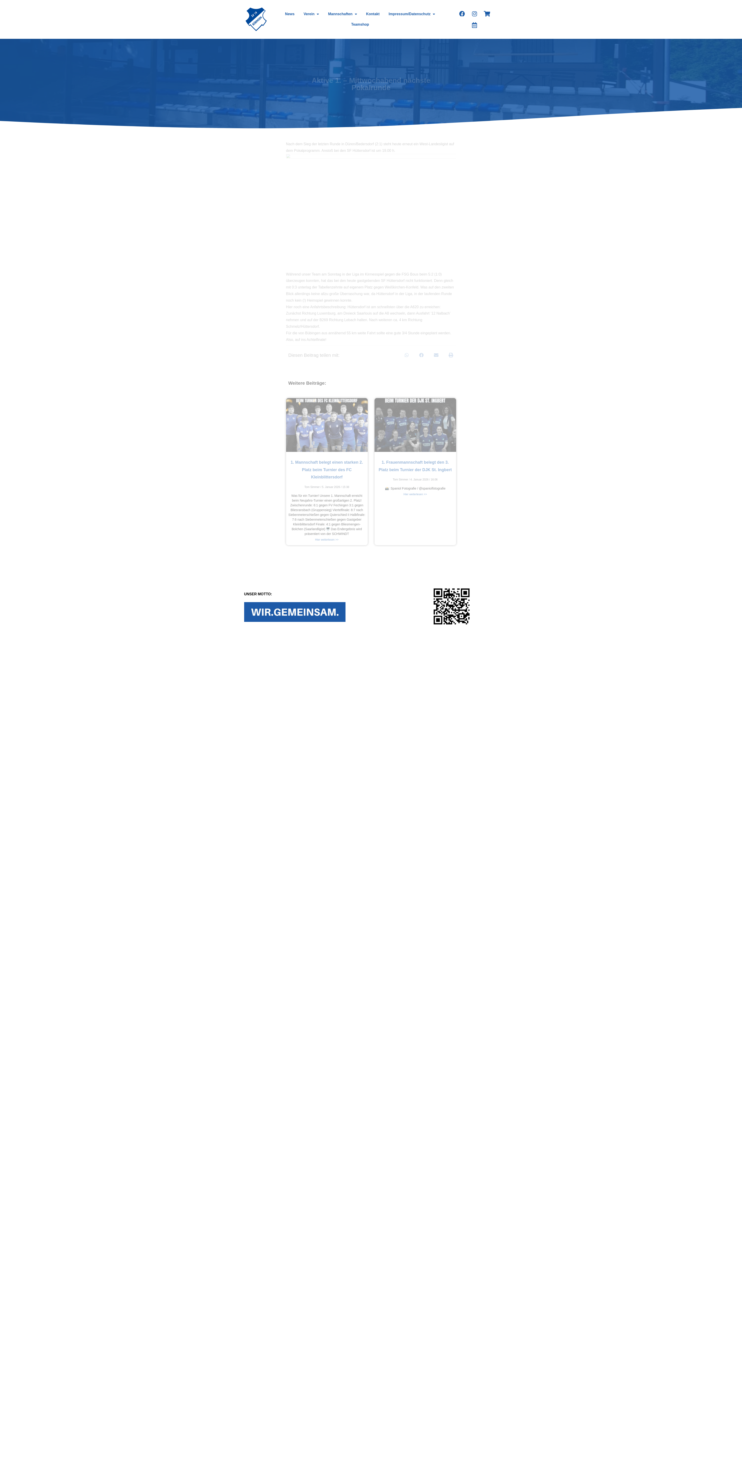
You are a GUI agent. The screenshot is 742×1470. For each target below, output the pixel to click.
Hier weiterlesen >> (326, 539)
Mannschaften (342, 14)
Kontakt (373, 14)
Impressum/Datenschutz (412, 14)
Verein (311, 14)
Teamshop (360, 24)
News (289, 14)
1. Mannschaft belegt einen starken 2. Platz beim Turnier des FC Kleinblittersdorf (327, 469)
